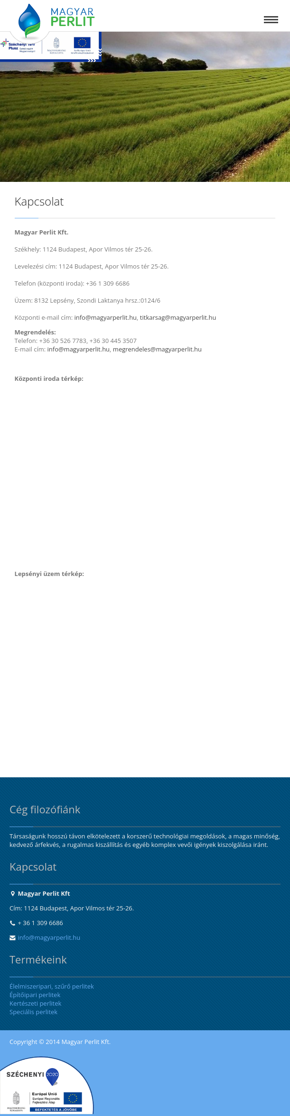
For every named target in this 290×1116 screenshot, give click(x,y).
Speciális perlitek (33, 1012)
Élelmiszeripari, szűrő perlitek (51, 986)
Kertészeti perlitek (35, 1003)
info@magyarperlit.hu (49, 937)
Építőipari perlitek (34, 994)
